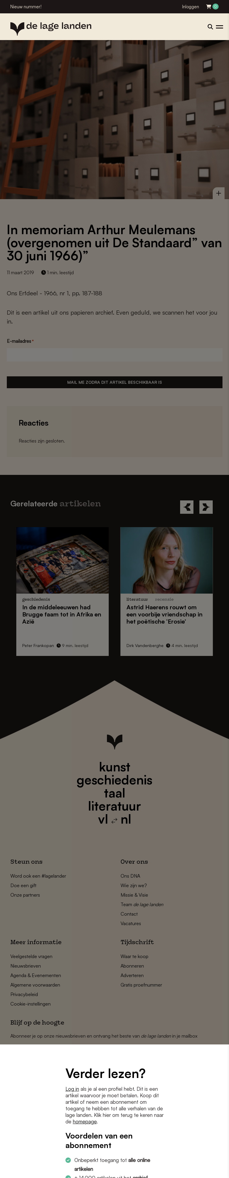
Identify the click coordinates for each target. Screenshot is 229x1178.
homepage (85, 1121)
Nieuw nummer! (25, 6)
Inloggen (190, 6)
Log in (72, 1089)
